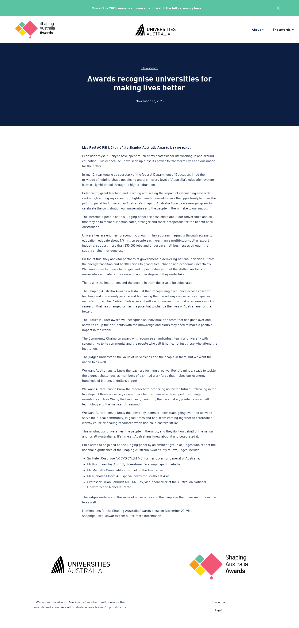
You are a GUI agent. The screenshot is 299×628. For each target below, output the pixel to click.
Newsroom (149, 68)
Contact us (219, 602)
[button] (258, 29)
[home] (71, 29)
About (256, 29)
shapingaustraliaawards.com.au (106, 516)
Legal (218, 610)
